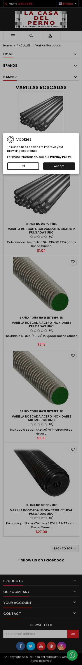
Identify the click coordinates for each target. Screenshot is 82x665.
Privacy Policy (60, 157)
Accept (59, 166)
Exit (23, 166)
